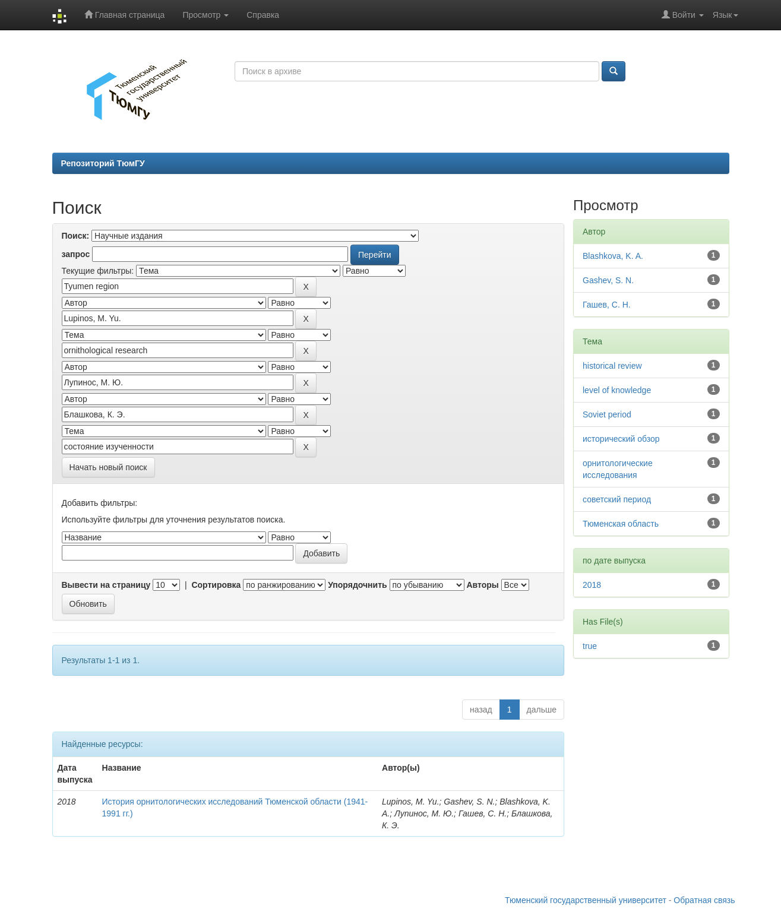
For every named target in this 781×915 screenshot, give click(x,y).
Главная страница (124, 15)
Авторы (482, 585)
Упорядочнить (357, 585)
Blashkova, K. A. (613, 256)
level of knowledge (617, 390)
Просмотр (205, 15)
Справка (262, 15)
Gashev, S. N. (608, 280)
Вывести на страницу (106, 585)
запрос (76, 254)
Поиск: (76, 235)
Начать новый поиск (108, 467)
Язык (725, 15)
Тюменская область (621, 523)
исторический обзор (621, 439)
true (590, 646)
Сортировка (216, 585)
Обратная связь (704, 900)
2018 (592, 585)
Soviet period (607, 414)
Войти (683, 15)
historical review (612, 366)
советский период (617, 499)
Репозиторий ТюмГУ (103, 163)
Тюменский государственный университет (585, 900)
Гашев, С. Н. (607, 304)
